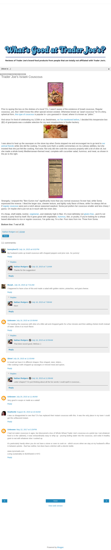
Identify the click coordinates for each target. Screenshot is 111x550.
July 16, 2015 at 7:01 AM (24, 285)
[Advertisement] (55, 22)
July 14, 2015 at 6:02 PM (29, 249)
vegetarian (34, 214)
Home (55, 501)
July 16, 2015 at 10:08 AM (26, 320)
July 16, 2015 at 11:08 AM (42, 378)
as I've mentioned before (68, 120)
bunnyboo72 (12, 249)
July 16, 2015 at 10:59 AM (42, 340)
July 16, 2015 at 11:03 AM (23, 359)
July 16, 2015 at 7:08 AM (42, 302)
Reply (9, 257)
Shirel (10, 359)
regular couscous (10, 206)
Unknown (11, 320)
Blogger (60, 547)
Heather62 (11, 412)
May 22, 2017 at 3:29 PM (26, 430)
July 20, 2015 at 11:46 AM (26, 397)
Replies (13, 262)
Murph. (10, 285)
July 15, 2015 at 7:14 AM (42, 267)
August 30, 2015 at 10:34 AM (29, 412)
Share (6, 236)
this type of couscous (24, 114)
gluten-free (89, 214)
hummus (62, 217)
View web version (55, 506)
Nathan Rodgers (21, 267)
